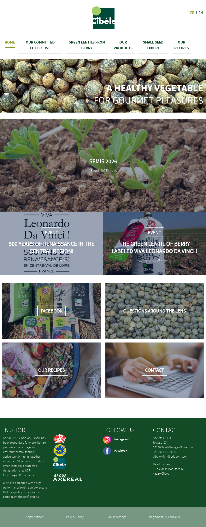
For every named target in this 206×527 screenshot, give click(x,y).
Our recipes (181, 45)
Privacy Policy (75, 517)
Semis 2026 (103, 161)
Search (201, 45)
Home (10, 42)
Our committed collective (40, 45)
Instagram (116, 439)
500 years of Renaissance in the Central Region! (51, 247)
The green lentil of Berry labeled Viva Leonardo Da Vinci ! (154, 247)
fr (192, 12)
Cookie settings (116, 517)
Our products (123, 45)
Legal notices (34, 517)
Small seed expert (153, 45)
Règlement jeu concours (164, 517)
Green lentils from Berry (86, 45)
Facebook (115, 450)
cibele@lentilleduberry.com (170, 456)
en (200, 12)
